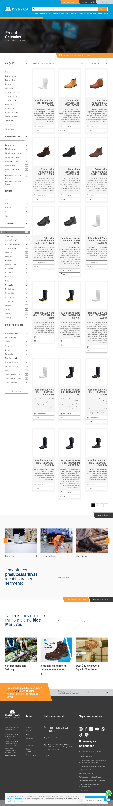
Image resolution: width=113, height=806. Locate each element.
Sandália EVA (9, 108)
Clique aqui (13, 690)
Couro (7, 200)
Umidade (8, 370)
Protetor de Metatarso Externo (13, 177)
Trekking (8, 317)
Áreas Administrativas (12, 244)
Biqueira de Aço (10, 149)
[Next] (107, 540)
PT (99, 2)
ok (107, 692)
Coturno (8, 84)
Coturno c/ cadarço (12, 92)
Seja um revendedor (100, 13)
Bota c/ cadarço (11, 72)
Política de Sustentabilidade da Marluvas (92, 766)
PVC (6, 212)
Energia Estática (10, 346)
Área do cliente (31, 755)
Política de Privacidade (14, 799)
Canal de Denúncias (54, 756)
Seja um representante (30, 750)
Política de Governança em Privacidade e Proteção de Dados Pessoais (92, 761)
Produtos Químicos (12, 362)
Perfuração (9, 354)
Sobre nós (43, 13)
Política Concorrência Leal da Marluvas (92, 781)
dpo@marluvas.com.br (14, 801)
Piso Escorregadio (11, 358)
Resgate (8, 305)
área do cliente (87, 2)
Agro (6, 232)
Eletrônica (8, 256)
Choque (8, 342)
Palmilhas (8, 104)
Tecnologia (56, 13)
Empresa (29, 727)
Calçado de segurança (13, 378)
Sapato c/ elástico (11, 117)
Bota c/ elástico (10, 76)
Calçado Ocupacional (12, 374)
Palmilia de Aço (10, 165)
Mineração (9, 285)
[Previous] (5, 540)
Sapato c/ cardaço (11, 113)
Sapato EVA (9, 121)
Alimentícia (9, 236)
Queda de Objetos (11, 366)
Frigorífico (8, 260)
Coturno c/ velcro (11, 96)
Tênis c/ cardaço (11, 125)
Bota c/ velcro (10, 80)
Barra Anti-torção (11, 145)
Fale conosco (65, 13)
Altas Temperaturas (12, 334)
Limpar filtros (16, 391)
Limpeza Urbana (11, 265)
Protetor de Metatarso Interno (13, 183)
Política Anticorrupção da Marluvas (90, 777)
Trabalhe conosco (85, 13)
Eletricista (8, 252)
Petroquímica (10, 297)
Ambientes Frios (11, 338)
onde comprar (41, 126)
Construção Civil (10, 248)
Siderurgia (8, 313)
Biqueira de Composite (13, 153)
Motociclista (9, 293)
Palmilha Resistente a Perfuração (12, 170)
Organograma (83, 790)
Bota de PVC (9, 88)
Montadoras (9, 289)
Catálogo (74, 13)
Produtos (14, 40)
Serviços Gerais (10, 301)
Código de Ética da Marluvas (88, 770)
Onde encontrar (31, 742)
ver (38, 130)
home (7, 40)
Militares (8, 281)
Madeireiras (9, 269)
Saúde (7, 309)
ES (107, 2)
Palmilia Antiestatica (12, 161)
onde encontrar (68, 2)
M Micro (8, 208)
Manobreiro (9, 273)
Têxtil (7, 216)
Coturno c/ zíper (10, 100)
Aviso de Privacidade (86, 773)
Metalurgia (9, 277)
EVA (6, 204)
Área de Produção (11, 240)
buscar (102, 9)
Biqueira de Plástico (12, 157)
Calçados (35, 13)
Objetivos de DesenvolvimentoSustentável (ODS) (89, 785)
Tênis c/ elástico (11, 129)
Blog (49, 13)
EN (103, 2)
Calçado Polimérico (12, 382)
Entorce (8, 350)
